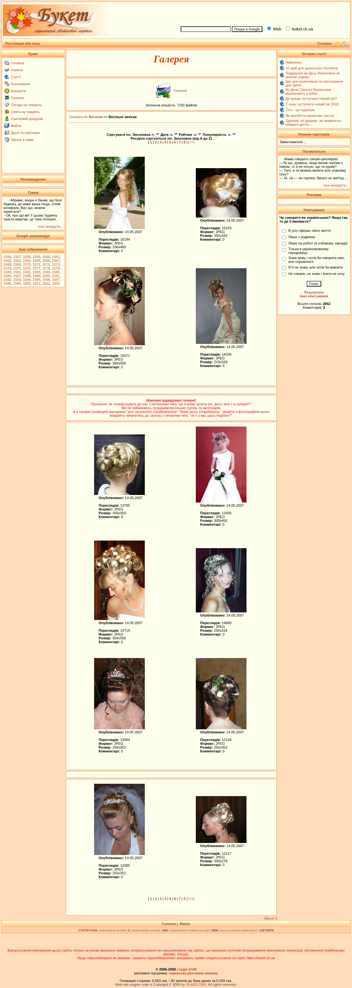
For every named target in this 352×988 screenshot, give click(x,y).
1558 (26, 257)
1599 (17, 283)
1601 (36, 283)
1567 (56, 261)
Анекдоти (18, 91)
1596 (46, 280)
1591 (56, 276)
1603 (56, 283)
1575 (17, 268)
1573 (56, 264)
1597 (56, 280)
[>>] (192, 142)
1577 (36, 268)
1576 (26, 268)
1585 (56, 272)
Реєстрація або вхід (22, 43)
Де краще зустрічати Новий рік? (311, 98)
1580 (7, 272)
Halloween (293, 62)
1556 (7, 257)
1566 (46, 261)
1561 (56, 257)
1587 (17, 276)
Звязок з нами (22, 140)
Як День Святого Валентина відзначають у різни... (308, 91)
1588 (26, 276)
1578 (46, 268)
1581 (17, 272)
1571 (36, 264)
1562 (7, 261)
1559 (36, 257)
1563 (17, 261)
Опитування (20, 84)
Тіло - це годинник (300, 110)
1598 (7, 283)
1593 (17, 280)
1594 (26, 280)
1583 (36, 272)
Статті (16, 77)
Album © (271, 918)
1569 (17, 264)
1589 (36, 276)
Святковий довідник (27, 119)
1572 (46, 264)
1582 (26, 272)
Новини (17, 70)
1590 (46, 276)
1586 (7, 276)
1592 (7, 280)
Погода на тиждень (26, 105)
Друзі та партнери (25, 133)
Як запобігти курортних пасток (309, 115)
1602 (46, 283)
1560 (46, 257)
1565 (36, 261)
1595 (36, 280)
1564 (26, 261)
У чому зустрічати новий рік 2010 (312, 104)
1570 (26, 264)
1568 (7, 264)
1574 (7, 268)
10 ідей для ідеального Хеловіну (311, 68)
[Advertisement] (263, 12)
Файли (16, 126)
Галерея (17, 98)
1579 (56, 268)
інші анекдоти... (50, 226)
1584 (46, 272)
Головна (17, 63)
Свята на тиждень (25, 112)
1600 (26, 283)
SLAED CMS (196, 984)
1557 (17, 257)
